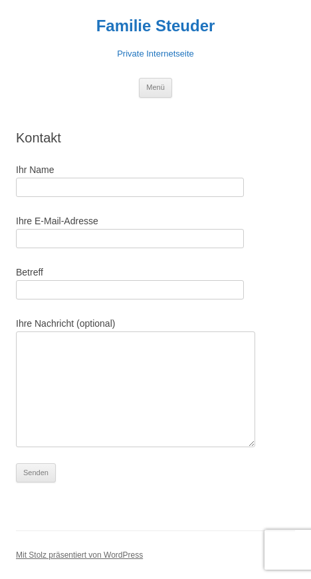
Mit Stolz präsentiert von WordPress (79, 555)
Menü (155, 87)
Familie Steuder (155, 26)
